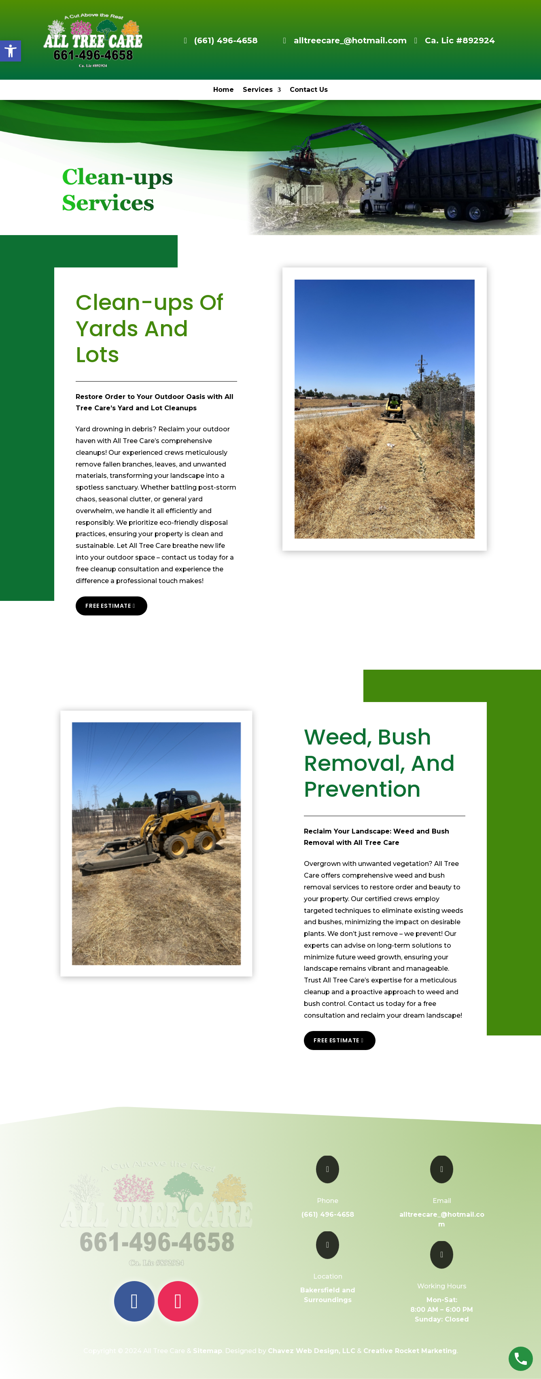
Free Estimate (108, 606)
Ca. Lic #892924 (460, 40)
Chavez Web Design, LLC (311, 1351)
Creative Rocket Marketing (410, 1351)
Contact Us (309, 90)
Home (223, 90)
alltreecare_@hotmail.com (350, 40)
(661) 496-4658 (226, 40)
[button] (10, 51)
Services (258, 90)
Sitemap (207, 1351)
